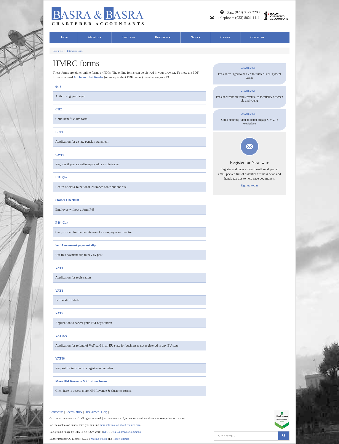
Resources (163, 37)
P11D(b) (61, 177)
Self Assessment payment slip (75, 245)
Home (64, 37)
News (195, 37)
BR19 (59, 132)
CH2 (58, 109)
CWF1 (60, 154)
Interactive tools (75, 50)
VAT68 (60, 358)
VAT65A (61, 335)
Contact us (257, 37)
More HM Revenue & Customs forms (81, 381)
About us (95, 37)
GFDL (106, 431)
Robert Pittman (121, 438)
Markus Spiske (99, 438)
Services (128, 37)
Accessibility (73, 412)
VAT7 (59, 313)
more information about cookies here (120, 424)
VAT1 (59, 268)
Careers (225, 37)
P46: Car (61, 222)
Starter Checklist (67, 200)
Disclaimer (92, 412)
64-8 (58, 86)
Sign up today (249, 185)
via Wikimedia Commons (126, 431)
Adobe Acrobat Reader (88, 77)
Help (104, 412)
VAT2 (59, 290)
